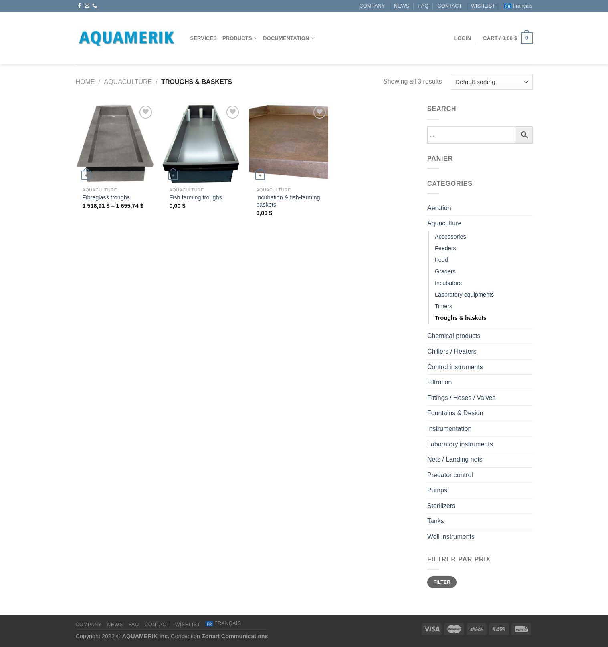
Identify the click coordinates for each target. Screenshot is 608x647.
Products (239, 38)
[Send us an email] (87, 6)
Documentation (289, 38)
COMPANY (372, 6)
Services (203, 38)
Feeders (445, 248)
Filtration (439, 382)
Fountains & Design (455, 413)
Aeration (439, 208)
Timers (443, 306)
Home (85, 81)
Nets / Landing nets (455, 459)
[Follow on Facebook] (79, 6)
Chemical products (454, 335)
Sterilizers (441, 505)
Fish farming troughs (195, 197)
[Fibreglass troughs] (114, 143)
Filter (441, 582)
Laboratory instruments (460, 444)
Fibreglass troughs (106, 197)
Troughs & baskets (461, 318)
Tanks (435, 521)
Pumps (437, 490)
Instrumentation (449, 428)
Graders (445, 271)
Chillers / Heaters (452, 351)
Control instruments (455, 367)
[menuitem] (518, 6)
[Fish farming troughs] (201, 143)
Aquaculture (128, 81)
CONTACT (449, 6)
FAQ (423, 6)
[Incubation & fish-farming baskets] (288, 143)
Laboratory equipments (464, 294)
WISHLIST (483, 6)
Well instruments (451, 536)
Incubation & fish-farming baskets (288, 201)
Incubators (448, 283)
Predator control (450, 475)
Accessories (450, 236)
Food (441, 260)
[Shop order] (491, 82)
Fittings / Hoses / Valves (461, 397)
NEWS (401, 6)
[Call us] (94, 6)
